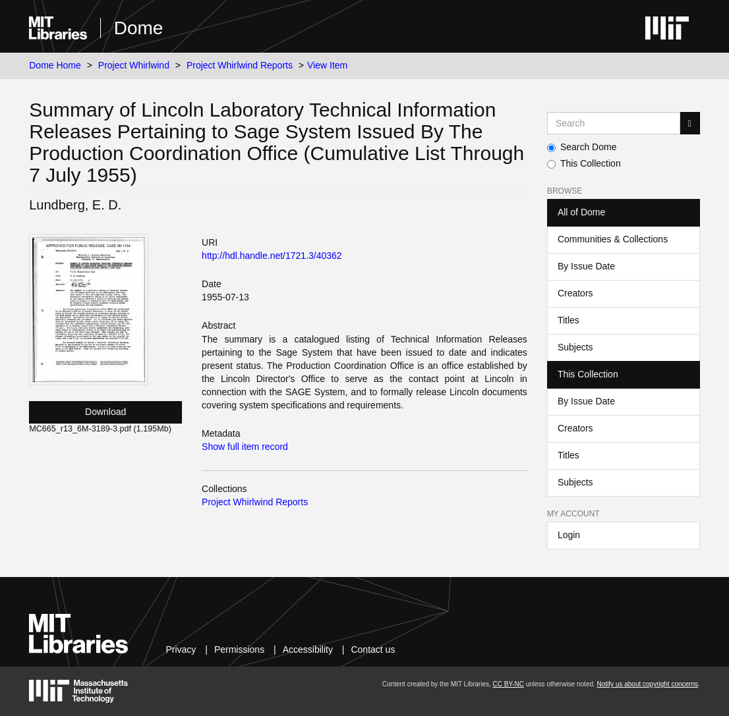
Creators (575, 293)
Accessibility (308, 649)
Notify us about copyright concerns (647, 684)
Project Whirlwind (133, 65)
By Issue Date (586, 266)
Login (569, 535)
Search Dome (582, 147)
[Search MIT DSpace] (613, 123)
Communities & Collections (613, 239)
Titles (568, 320)
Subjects (575, 347)
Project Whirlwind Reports (240, 65)
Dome (138, 28)
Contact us (373, 649)
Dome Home (55, 65)
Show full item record (245, 446)
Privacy (180, 649)
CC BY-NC (508, 684)
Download (105, 411)
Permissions (239, 649)
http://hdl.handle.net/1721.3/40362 (272, 255)
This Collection (584, 163)
